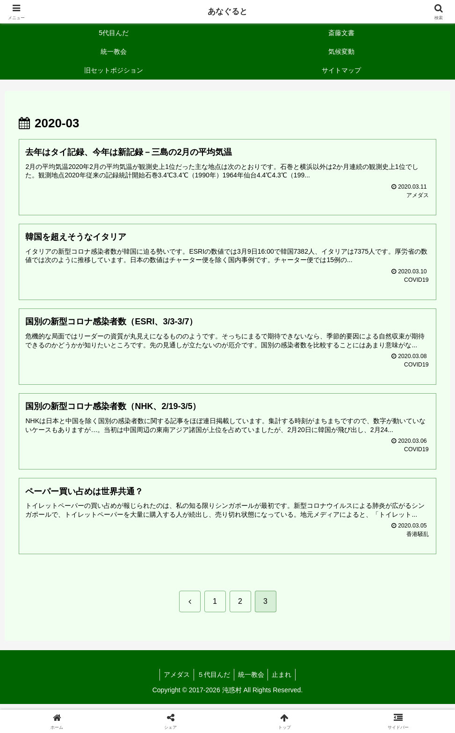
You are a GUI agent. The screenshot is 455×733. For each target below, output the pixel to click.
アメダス (173, 680)
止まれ (285, 680)
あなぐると (228, 11)
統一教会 (252, 680)
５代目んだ (212, 680)
